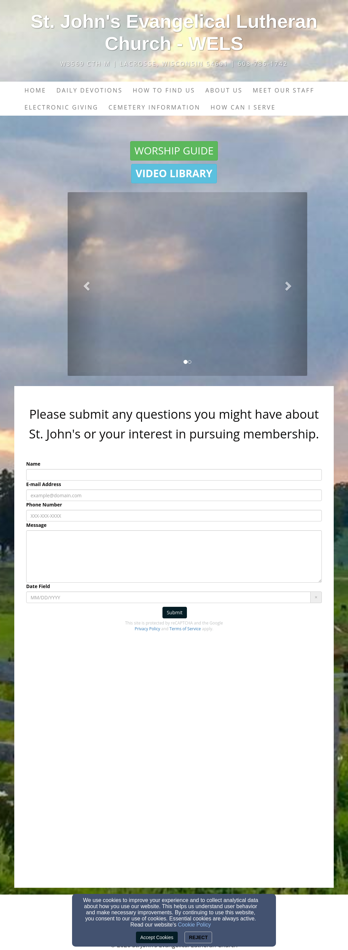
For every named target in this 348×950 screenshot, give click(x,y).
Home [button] (35, 90)
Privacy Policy (147, 629)
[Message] (174, 556)
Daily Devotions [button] (89, 90)
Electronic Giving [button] (61, 107)
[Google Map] (174, 783)
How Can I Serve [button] (243, 107)
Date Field (38, 586)
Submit (174, 612)
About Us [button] (223, 90)
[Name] (174, 475)
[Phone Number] (174, 515)
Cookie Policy (194, 925)
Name (33, 464)
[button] (174, 151)
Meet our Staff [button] (283, 90)
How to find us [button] (164, 90)
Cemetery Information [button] (154, 107)
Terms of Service (185, 629)
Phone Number (44, 504)
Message (36, 525)
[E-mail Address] (174, 495)
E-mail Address (43, 484)
